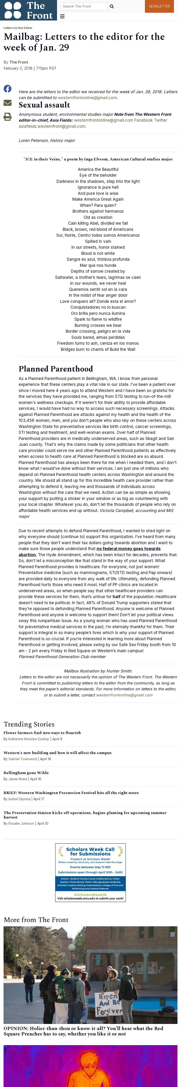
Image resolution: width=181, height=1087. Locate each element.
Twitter (160, 120)
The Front (18, 62)
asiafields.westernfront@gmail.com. (52, 126)
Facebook (143, 120)
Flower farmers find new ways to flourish (42, 733)
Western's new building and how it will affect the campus (58, 753)
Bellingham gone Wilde (26, 773)
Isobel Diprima (19, 799)
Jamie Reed (18, 779)
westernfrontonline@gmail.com (87, 97)
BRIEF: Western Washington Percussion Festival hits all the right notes (71, 793)
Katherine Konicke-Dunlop (28, 739)
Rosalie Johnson (21, 823)
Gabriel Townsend (22, 759)
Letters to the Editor (18, 28)
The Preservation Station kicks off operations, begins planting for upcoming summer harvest (85, 815)
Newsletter (159, 6)
